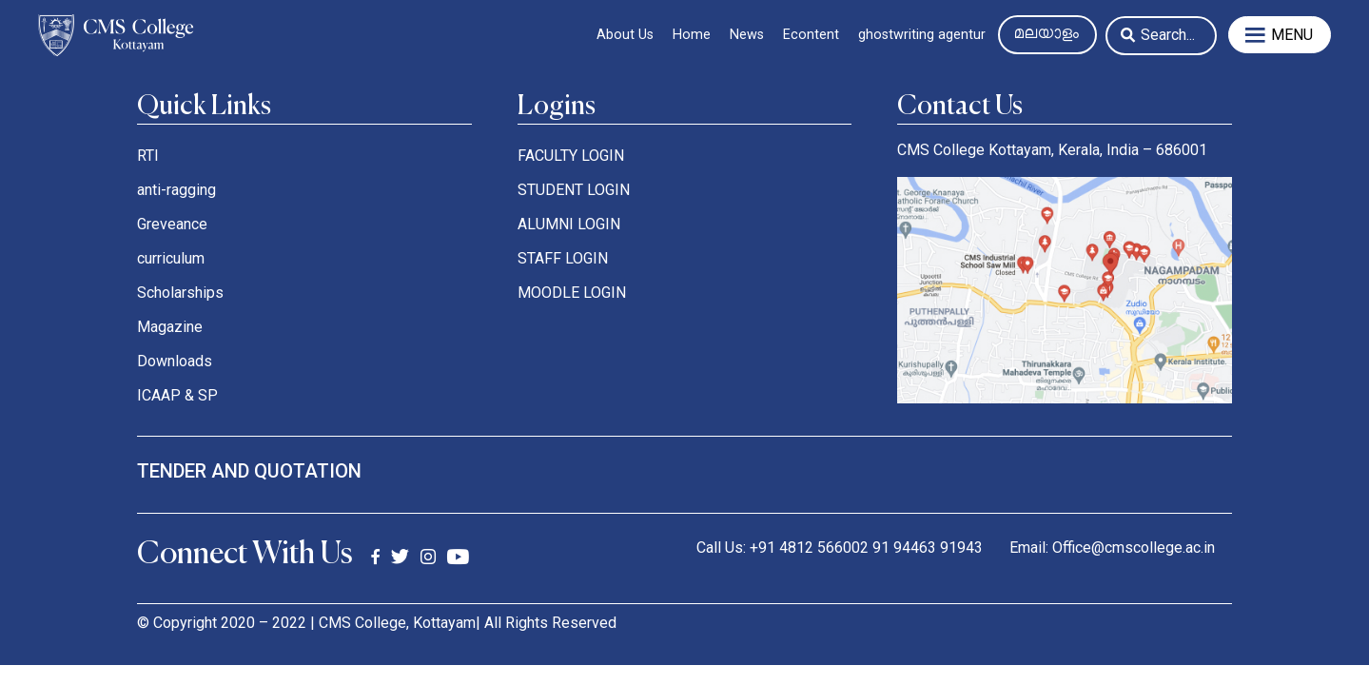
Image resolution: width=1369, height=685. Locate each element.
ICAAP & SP (177, 395)
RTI (148, 156)
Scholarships (180, 293)
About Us (625, 35)
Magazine (170, 327)
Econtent (811, 35)
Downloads (174, 361)
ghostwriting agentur (922, 35)
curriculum (171, 258)
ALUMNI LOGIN (569, 224)
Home (692, 35)
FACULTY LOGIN (571, 156)
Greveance (172, 224)
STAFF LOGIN (563, 258)
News (747, 35)
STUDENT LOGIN (574, 190)
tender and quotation (249, 471)
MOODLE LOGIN (572, 293)
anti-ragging (176, 190)
